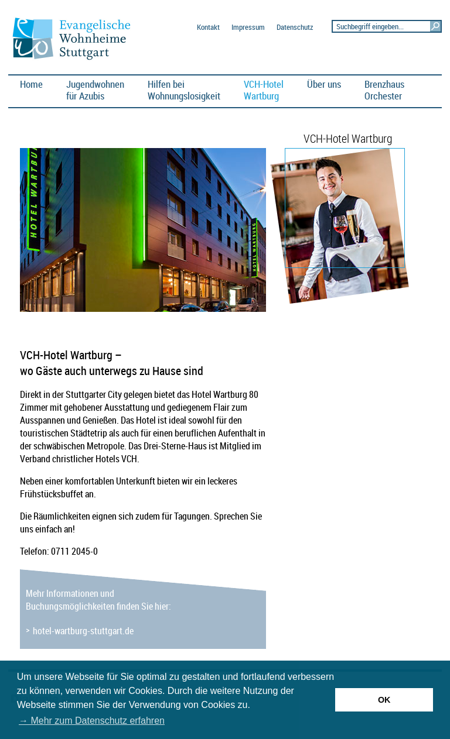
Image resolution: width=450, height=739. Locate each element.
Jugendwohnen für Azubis (95, 89)
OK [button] (384, 699)
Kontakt (208, 27)
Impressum (248, 27)
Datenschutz (295, 27)
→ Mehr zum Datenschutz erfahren (92, 721)
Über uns (324, 84)
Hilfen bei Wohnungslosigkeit (184, 89)
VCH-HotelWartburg (264, 89)
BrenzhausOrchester (384, 89)
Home (31, 84)
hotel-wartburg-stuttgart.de (83, 630)
